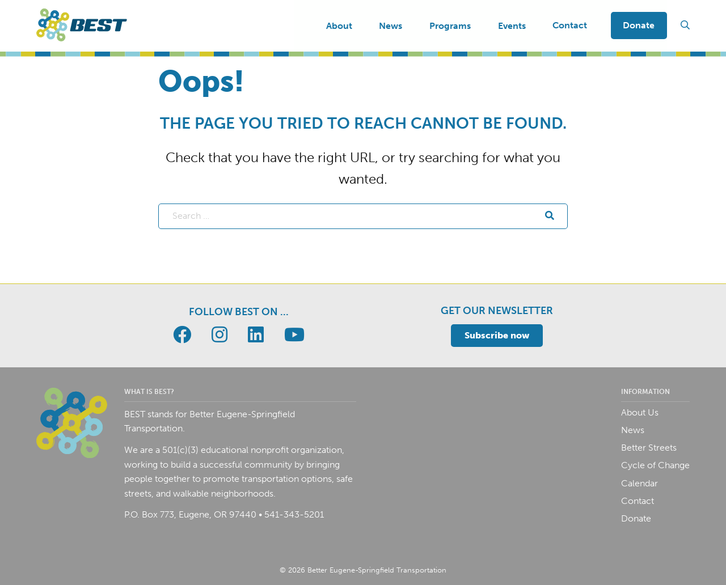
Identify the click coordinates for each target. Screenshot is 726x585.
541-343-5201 (294, 514)
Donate (639, 25)
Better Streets (649, 447)
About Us (640, 412)
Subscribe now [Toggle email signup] (497, 335)
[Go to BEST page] (182, 335)
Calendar (639, 483)
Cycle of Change (655, 465)
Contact (569, 25)
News (632, 430)
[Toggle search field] (685, 25)
